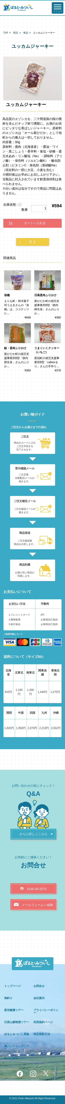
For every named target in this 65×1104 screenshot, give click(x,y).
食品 (25, 32)
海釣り (8, 998)
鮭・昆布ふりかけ (15, 348)
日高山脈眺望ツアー (16, 1022)
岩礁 (7, 295)
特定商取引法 (41, 1034)
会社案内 (39, 998)
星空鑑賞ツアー (14, 1010)
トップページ (12, 986)
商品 (15, 32)
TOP (5, 32)
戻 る (32, 242)
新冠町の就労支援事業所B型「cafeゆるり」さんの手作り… (46, 362)
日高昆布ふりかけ (45, 295)
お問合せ (39, 986)
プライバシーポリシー (45, 1011)
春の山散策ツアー (15, 1058)
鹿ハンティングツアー (16, 1047)
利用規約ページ (43, 1022)
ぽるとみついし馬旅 (16, 1034)
